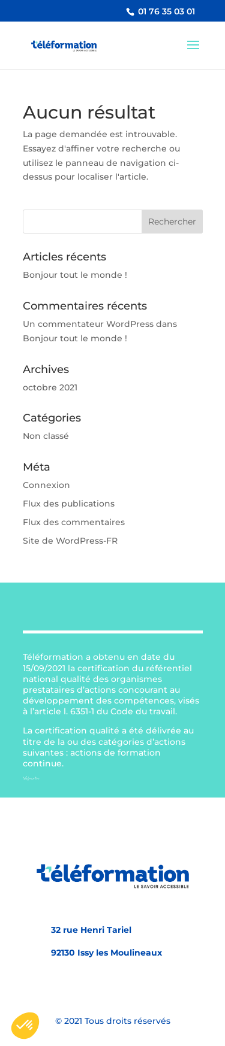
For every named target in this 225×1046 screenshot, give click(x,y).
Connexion (46, 485)
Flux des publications (69, 503)
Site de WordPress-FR (70, 540)
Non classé (46, 435)
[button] (25, 1025)
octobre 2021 (50, 387)
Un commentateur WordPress (88, 324)
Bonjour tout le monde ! (75, 274)
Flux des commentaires (74, 522)
